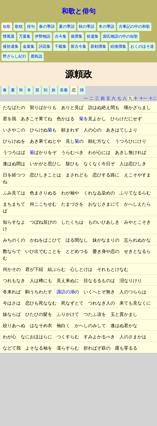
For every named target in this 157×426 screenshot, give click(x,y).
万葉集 (25, 36)
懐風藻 (9, 36)
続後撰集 (118, 46)
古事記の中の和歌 (134, 26)
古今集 (60, 36)
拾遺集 (92, 36)
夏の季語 (67, 26)
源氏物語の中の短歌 (120, 36)
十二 (153, 98)
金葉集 (28, 46)
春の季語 (47, 26)
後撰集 (76, 36)
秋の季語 (86, 26)
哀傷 (64, 90)
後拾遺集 (11, 46)
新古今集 (78, 46)
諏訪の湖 (66, 291)
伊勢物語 (42, 36)
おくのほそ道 (142, 46)
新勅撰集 (98, 46)
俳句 (31, 26)
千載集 (60, 46)
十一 (143, 98)
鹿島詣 (36, 56)
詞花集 (44, 46)
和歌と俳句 (79, 11)
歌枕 (19, 26)
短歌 (7, 26)
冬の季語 (106, 26)
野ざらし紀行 (14, 56)
